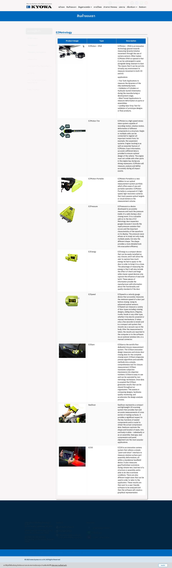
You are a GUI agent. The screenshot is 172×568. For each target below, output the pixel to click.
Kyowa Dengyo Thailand (101, 528)
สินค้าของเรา (71, 7)
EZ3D (90, 447)
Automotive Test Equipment (39, 66)
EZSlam (91, 344)
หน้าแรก (61, 7)
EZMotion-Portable (96, 178)
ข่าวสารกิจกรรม (73, 552)
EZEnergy (92, 251)
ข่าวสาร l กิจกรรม (110, 7)
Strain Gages (32, 38)
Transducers (32, 45)
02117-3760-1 (120, 3)
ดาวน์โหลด (98, 7)
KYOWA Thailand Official (101, 537)
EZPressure (93, 206)
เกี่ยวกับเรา (132, 7)
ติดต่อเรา (142, 7)
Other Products (33, 89)
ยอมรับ (163, 565)
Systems (39, 73)
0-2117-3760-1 (66, 527)
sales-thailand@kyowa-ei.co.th (70, 535)
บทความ (122, 7)
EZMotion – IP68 (95, 46)
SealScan (92, 405)
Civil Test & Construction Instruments (37, 81)
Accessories (32, 59)
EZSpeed (92, 294)
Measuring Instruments (36, 52)
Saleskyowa (97, 533)
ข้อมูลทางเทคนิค (85, 7)
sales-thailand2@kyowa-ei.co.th (70, 537)
